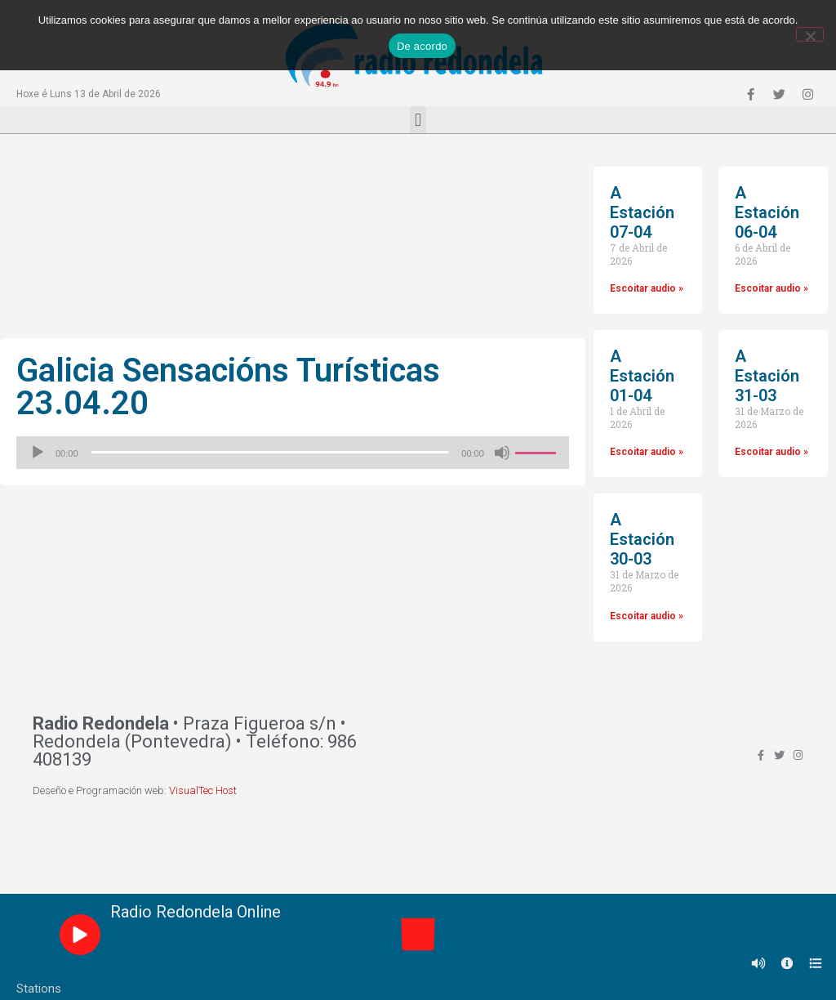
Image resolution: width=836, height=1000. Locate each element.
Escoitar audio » (646, 288)
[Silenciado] (502, 452)
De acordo (422, 46)
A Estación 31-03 (767, 375)
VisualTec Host (203, 790)
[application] (292, 452)
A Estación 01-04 (642, 375)
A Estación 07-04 (642, 212)
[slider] (270, 452)
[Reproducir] (37, 452)
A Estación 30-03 (642, 539)
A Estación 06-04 (767, 212)
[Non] (810, 34)
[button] (417, 119)
